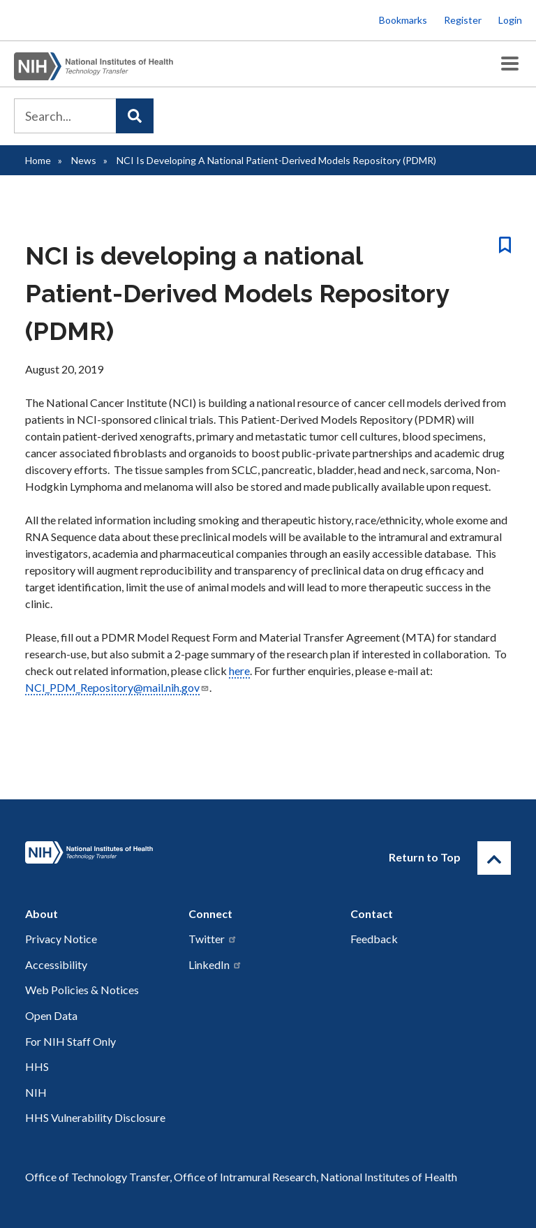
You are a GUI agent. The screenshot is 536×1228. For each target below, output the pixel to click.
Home (38, 160)
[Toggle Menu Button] (510, 64)
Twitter (212, 938)
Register (463, 20)
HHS (37, 1066)
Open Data (51, 1015)
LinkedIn (215, 964)
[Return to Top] (494, 858)
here (239, 670)
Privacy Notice (61, 938)
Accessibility (56, 964)
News (83, 160)
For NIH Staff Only (70, 1041)
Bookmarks (403, 20)
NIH (36, 1092)
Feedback (374, 938)
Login (510, 20)
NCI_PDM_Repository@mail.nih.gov (117, 687)
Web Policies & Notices (82, 989)
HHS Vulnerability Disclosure (95, 1117)
